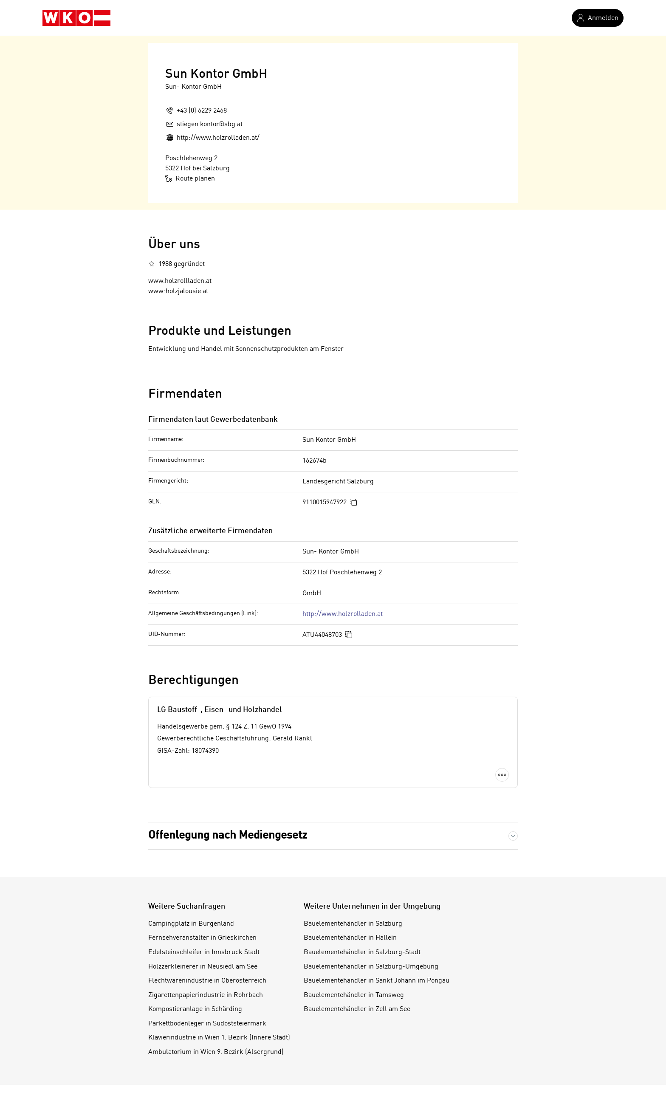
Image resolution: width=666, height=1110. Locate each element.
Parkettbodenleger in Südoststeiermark (207, 1023)
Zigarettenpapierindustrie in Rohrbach (205, 995)
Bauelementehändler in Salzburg (353, 924)
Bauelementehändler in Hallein (350, 938)
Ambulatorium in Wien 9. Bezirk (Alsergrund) (216, 1052)
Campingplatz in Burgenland (191, 924)
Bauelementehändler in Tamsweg (354, 995)
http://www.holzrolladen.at (342, 614)
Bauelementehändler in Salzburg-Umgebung (371, 966)
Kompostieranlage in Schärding (195, 1009)
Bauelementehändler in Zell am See (357, 1009)
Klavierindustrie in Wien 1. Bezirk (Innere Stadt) (219, 1037)
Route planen (190, 178)
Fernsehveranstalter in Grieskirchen (202, 938)
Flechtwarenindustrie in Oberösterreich (207, 980)
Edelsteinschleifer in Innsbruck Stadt (204, 952)
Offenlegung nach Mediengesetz (227, 835)
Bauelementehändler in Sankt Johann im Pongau (376, 980)
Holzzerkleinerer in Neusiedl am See (202, 966)
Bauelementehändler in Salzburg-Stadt (362, 952)
